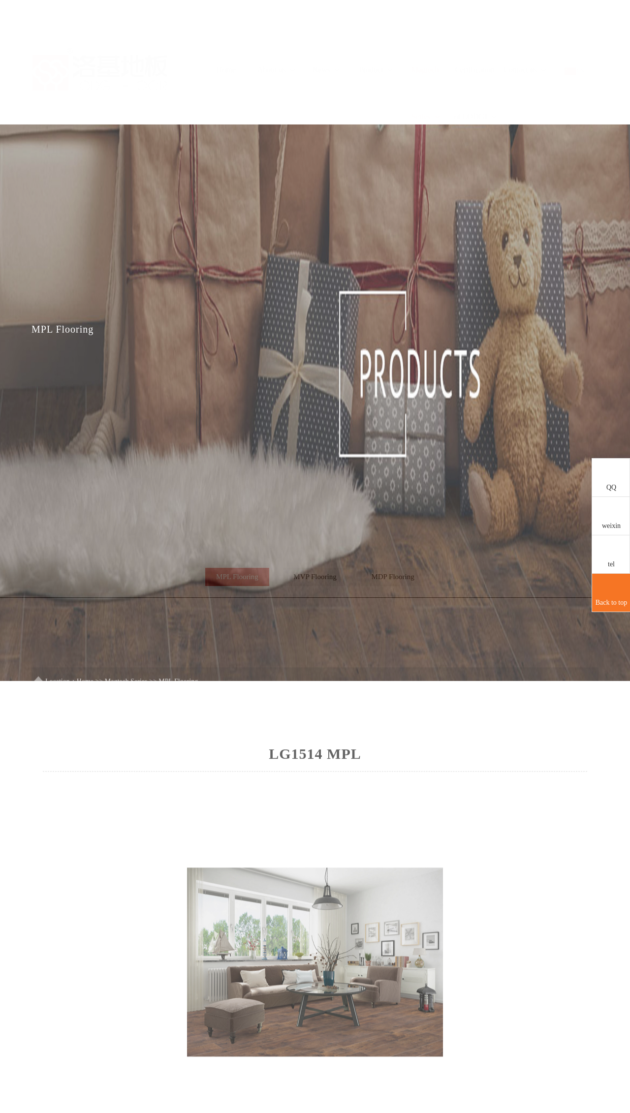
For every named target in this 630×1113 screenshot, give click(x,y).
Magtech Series (425, 62)
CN (574, 39)
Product (375, 38)
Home (226, 38)
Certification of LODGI (475, 62)
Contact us (525, 38)
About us (276, 38)
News (326, 38)
